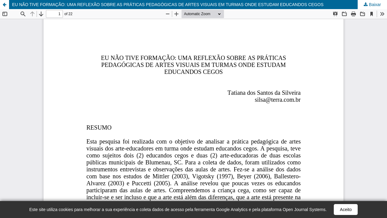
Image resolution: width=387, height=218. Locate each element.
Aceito (346, 209)
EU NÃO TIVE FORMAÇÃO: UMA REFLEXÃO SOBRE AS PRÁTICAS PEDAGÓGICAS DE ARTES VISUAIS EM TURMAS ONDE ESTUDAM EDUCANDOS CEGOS (168, 4)
